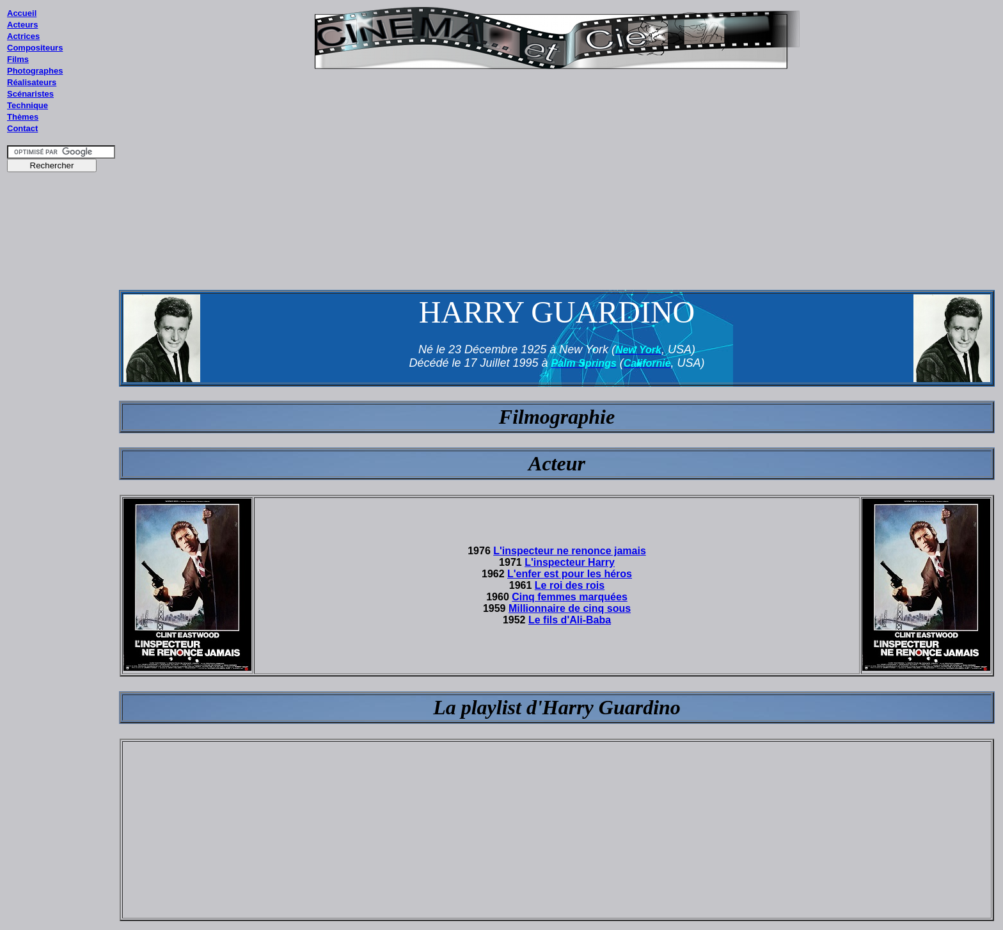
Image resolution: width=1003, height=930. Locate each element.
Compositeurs (35, 47)
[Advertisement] (61, 422)
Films (18, 59)
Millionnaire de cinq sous (570, 608)
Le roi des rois (569, 585)
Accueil (21, 13)
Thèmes (22, 117)
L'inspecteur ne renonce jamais (569, 550)
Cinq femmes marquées (570, 596)
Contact (22, 128)
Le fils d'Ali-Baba (569, 619)
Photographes (35, 71)
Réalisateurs (31, 82)
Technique (27, 105)
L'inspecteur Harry (570, 562)
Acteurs (22, 24)
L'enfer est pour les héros (569, 573)
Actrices (23, 36)
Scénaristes (30, 94)
